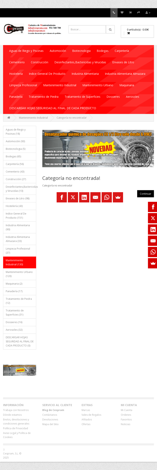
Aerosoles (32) (14, 329)
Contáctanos (49, 415)
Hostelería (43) (14, 206)
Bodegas (103, 51)
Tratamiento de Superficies (82, 97)
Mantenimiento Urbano (97, 85)
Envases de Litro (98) (17, 198)
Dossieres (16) (14, 322)
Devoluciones (50, 419)
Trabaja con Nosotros (16, 410)
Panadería (15, 97)
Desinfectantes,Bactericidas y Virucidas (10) (21, 189)
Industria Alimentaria (85, 74)
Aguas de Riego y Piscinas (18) (16, 131)
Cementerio (17, 62)
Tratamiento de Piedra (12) (19, 301)
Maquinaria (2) (14, 283)
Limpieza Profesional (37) (18, 250)
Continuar (145, 193)
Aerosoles (132, 97)
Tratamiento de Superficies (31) (15, 312)
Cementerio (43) (15, 171)
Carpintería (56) (15, 164)
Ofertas (86, 424)
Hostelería (16, 74)
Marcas (86, 410)
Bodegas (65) (13, 156)
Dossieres (113, 97)
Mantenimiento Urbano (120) (19, 274)
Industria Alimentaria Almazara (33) (18, 239)
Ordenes (126, 415)
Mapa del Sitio (50, 424)
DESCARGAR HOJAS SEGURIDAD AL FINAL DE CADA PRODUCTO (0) (20, 341)
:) (3, 449)
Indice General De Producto (47, 74)
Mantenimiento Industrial (59, 85)
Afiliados (87, 419)
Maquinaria (126, 85)
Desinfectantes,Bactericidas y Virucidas (80, 62)
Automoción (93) (15, 141)
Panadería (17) (14, 291)
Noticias (125, 424)
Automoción (58, 51)
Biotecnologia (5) (15, 149)
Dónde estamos (12, 415)
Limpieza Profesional (23, 85)
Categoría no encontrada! (71, 117)
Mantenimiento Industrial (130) (14, 262)
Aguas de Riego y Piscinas (26, 51)
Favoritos (126, 419)
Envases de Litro (123, 62)
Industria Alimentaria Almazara (125, 74)
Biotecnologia (81, 51)
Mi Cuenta (126, 410)
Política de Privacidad (15, 428)
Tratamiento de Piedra (43, 97)
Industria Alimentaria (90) (18, 227)
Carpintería (122, 51)
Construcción (39, 62)
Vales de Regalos (91, 415)
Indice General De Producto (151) (16, 215)
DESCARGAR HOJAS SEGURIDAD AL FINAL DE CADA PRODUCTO (52, 108)
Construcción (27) (16, 179)
